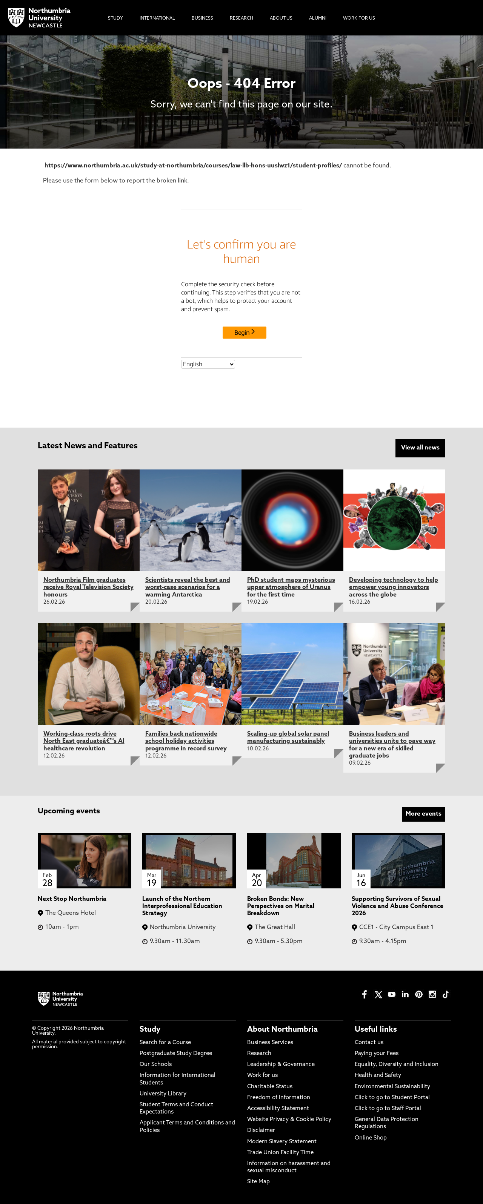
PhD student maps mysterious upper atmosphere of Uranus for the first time (291, 587)
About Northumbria (282, 1029)
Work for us (262, 1075)
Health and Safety (378, 1075)
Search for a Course (165, 1042)
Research (259, 1053)
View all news (420, 448)
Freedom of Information (278, 1097)
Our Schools (156, 1064)
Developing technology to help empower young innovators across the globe (393, 587)
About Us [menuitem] (281, 18)
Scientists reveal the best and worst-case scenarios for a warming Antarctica (187, 587)
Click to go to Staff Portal (388, 1108)
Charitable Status (269, 1086)
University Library (163, 1093)
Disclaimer (261, 1130)
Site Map (258, 1181)
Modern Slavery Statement (282, 1141)
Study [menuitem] (115, 18)
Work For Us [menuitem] (359, 18)
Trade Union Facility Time (280, 1152)
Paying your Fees (376, 1053)
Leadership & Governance (281, 1064)
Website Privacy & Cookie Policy (289, 1119)
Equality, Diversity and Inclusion (396, 1064)
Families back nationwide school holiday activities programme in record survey (186, 741)
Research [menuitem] (241, 18)
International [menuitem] (157, 18)
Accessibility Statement (278, 1108)
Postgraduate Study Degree (176, 1053)
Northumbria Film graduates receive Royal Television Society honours (88, 587)
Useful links (376, 1029)
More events (423, 813)
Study (150, 1029)
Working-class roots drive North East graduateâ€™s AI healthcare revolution (84, 741)
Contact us (369, 1042)
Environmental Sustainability (392, 1086)
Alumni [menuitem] (317, 18)
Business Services (270, 1042)
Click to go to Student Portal (392, 1097)
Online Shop (371, 1137)
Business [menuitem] (202, 18)
